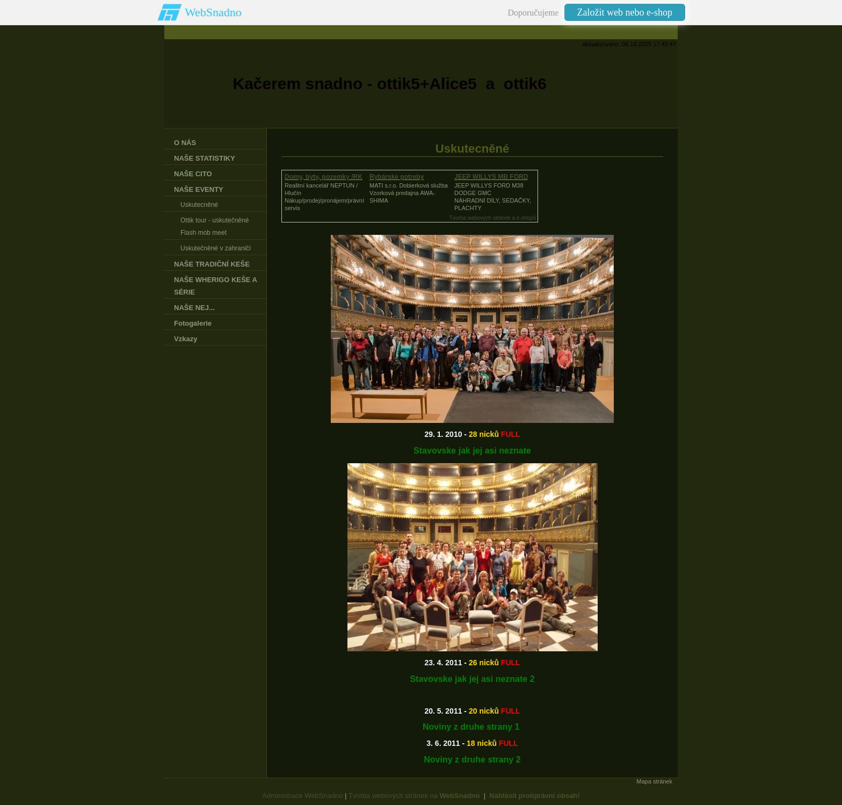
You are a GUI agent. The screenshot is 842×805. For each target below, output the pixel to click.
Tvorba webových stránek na (414, 796)
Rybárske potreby (396, 177)
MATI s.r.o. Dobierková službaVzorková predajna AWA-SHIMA (408, 193)
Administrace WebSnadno (302, 796)
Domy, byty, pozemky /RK (323, 177)
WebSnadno (213, 12)
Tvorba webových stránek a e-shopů (492, 218)
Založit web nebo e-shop (624, 12)
